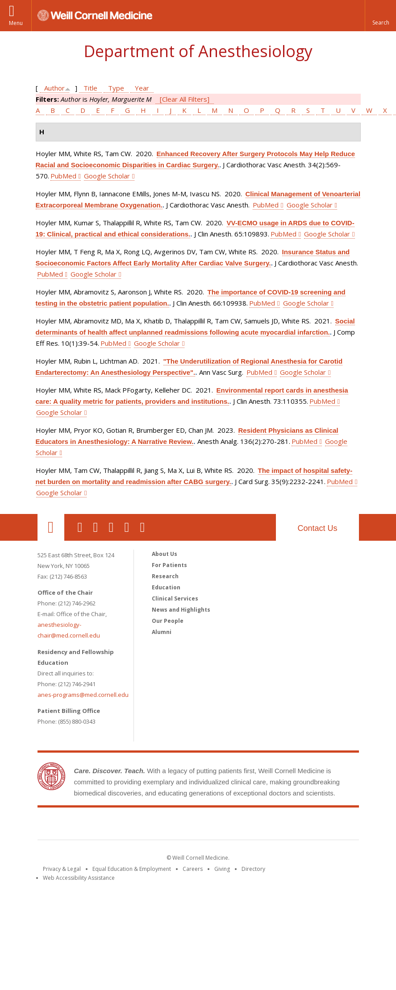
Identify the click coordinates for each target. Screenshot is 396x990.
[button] (380, 15)
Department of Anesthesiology (198, 51)
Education (166, 587)
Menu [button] (16, 23)
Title (90, 87)
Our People (167, 621)
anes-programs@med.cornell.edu (83, 695)
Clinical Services (175, 598)
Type (116, 87)
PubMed (63, 175)
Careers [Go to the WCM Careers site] (193, 869)
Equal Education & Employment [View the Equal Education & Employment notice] (131, 869)
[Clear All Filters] (184, 99)
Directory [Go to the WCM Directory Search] (253, 869)
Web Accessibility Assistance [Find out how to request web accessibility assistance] (79, 878)
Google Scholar (107, 175)
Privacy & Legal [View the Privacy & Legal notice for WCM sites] (62, 869)
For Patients (169, 565)
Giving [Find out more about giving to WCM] (222, 869)
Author (54, 87)
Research (165, 576)
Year (142, 87)
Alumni (161, 632)
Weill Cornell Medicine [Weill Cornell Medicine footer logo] (198, 825)
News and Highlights (181, 609)
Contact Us (317, 528)
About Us (164, 554)
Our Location (51, 527)
